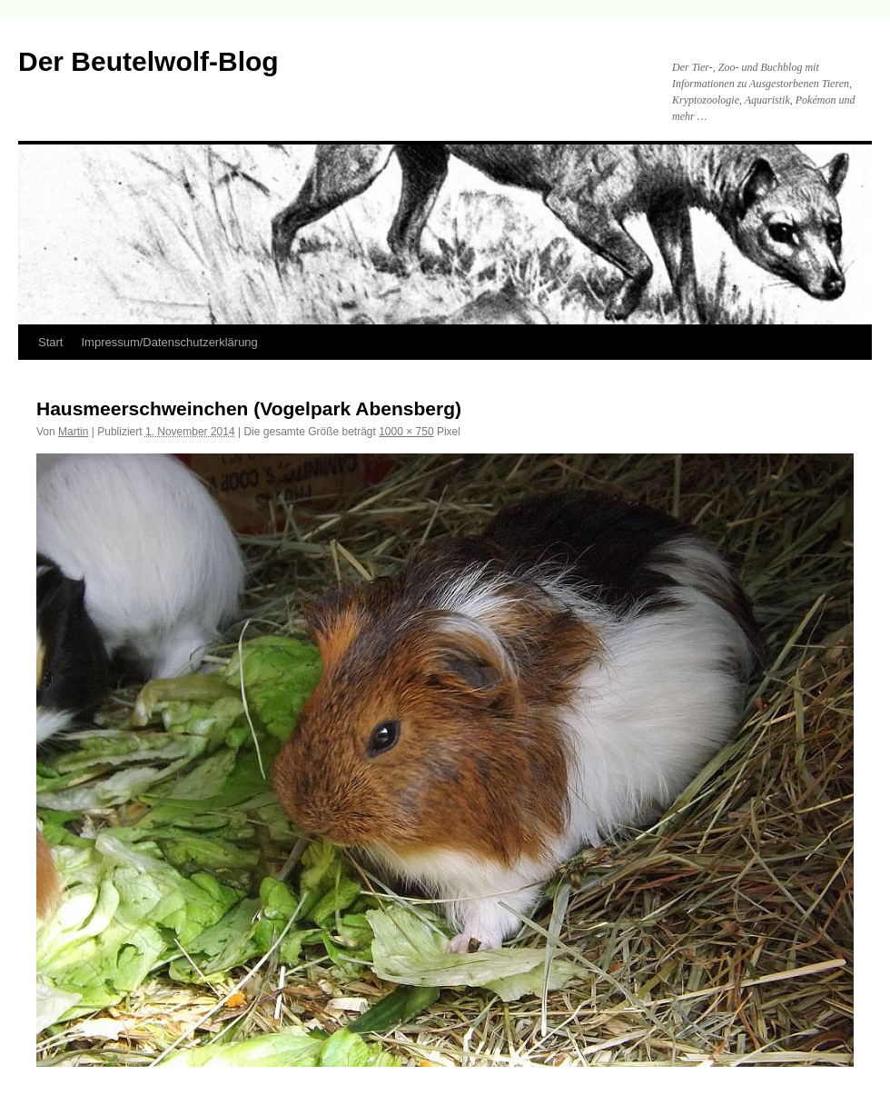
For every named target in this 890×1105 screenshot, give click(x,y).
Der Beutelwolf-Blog (148, 61)
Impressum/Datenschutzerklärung (169, 342)
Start (50, 342)
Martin (73, 431)
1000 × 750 (406, 431)
